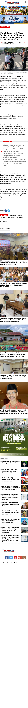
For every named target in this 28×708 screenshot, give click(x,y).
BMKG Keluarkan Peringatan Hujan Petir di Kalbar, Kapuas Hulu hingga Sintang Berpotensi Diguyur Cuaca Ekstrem (10, 539)
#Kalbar (20, 215)
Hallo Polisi (6, 30)
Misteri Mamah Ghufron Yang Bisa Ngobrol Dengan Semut (11, 462)
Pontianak (25, 30)
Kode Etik (10, 563)
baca (21, 43)
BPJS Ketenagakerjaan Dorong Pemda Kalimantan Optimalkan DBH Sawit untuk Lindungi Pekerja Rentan (13, 262)
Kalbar (10, 30)
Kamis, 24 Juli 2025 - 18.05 (9, 43)
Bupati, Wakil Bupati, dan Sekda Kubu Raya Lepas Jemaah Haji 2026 (9, 471)
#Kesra (3, 217)
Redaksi (3, 563)
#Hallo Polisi (12, 215)
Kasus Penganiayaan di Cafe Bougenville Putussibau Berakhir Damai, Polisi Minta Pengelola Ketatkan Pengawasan (13, 319)
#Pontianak (20, 217)
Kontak (16, 563)
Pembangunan (19, 30)
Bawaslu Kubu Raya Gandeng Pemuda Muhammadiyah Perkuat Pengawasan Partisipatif (10, 530)
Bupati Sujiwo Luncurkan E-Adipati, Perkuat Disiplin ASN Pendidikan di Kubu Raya (11, 487)
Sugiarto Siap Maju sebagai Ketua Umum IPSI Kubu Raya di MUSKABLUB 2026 (11, 479)
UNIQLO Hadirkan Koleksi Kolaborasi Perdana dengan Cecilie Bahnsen (10, 504)
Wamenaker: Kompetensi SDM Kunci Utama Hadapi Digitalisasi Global (11, 520)
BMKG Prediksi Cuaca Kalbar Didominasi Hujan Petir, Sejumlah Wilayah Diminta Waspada (10, 497)
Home (1, 30)
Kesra (14, 30)
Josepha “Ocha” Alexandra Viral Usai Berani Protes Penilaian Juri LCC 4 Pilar (11, 512)
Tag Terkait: (4, 215)
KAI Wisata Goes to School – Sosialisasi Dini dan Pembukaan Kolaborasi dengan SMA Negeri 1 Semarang (13, 376)
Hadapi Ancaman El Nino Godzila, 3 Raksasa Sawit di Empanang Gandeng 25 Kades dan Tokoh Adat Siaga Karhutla (13, 354)
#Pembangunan (11, 217)
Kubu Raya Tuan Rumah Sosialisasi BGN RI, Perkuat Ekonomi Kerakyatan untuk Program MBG (13, 147)
